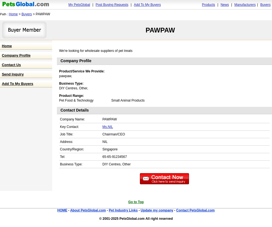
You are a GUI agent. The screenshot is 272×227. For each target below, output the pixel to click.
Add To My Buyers (147, 5)
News (225, 5)
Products (208, 5)
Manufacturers (245, 5)
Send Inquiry (13, 74)
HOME (62, 210)
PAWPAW (160, 30)
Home (13, 14)
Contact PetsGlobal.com (195, 210)
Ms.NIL (107, 127)
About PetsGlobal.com (88, 210)
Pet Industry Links (123, 210)
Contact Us (11, 65)
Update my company (157, 210)
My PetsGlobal (79, 5)
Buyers (265, 5)
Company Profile (16, 55)
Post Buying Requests (111, 5)
